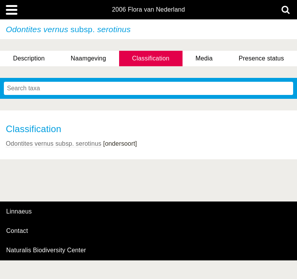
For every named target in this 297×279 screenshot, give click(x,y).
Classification (151, 58)
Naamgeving (88, 58)
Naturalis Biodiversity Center (46, 250)
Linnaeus (19, 211)
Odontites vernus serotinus (53, 143)
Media (203, 58)
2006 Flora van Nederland (148, 10)
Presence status (261, 58)
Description (29, 58)
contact (17, 230)
